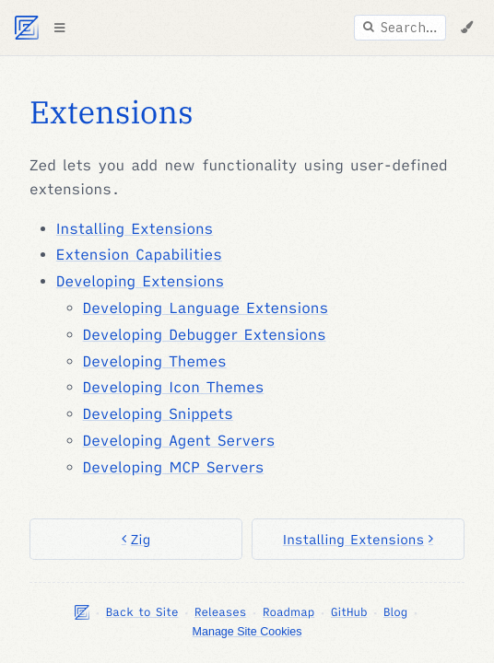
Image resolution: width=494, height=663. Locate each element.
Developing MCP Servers (174, 468)
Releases (220, 612)
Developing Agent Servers (179, 441)
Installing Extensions (134, 229)
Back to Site (142, 612)
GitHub (349, 612)
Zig (136, 539)
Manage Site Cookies (247, 631)
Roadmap (288, 612)
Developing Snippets (158, 414)
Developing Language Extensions (205, 308)
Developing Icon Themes (174, 387)
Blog (395, 612)
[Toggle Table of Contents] (59, 28)
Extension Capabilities (139, 255)
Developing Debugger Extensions (204, 335)
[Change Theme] (466, 28)
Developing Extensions (140, 282)
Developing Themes (155, 362)
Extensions (111, 112)
